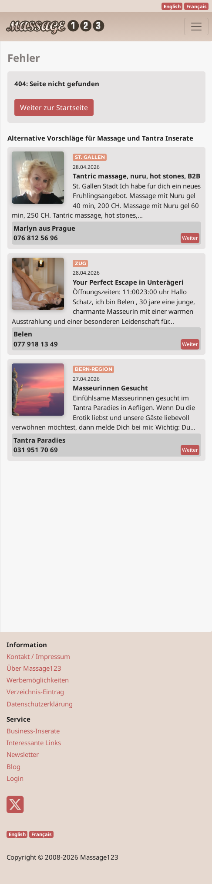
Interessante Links (34, 742)
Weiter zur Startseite (54, 107)
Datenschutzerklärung (40, 703)
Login (15, 778)
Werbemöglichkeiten (38, 680)
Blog (13, 766)
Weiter (190, 238)
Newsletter (23, 754)
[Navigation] (196, 26)
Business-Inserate (33, 730)
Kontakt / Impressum (38, 656)
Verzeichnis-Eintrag (35, 691)
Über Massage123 (34, 668)
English (172, 6)
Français (196, 6)
